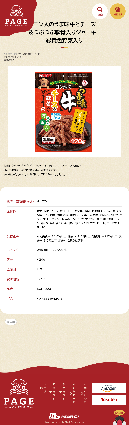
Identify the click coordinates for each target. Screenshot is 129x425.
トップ (45, 388)
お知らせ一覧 (74, 393)
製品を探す (64, 391)
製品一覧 (12, 54)
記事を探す (54, 391)
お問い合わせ (85, 393)
